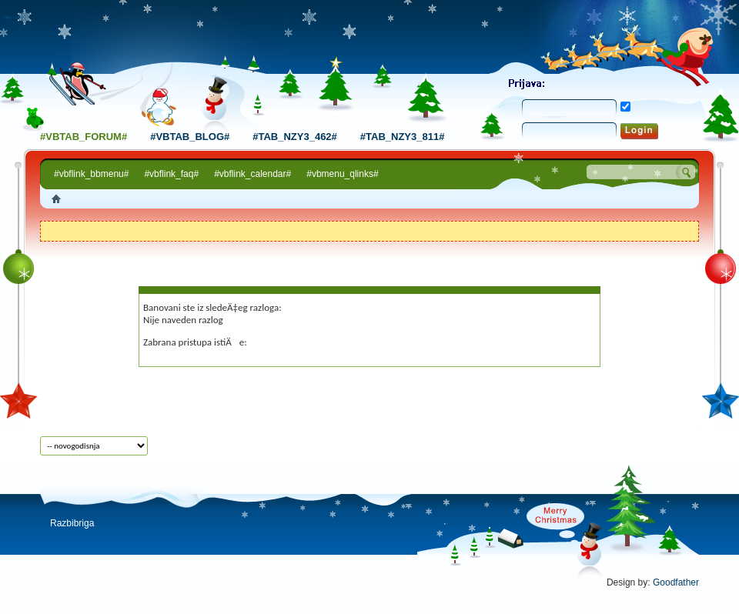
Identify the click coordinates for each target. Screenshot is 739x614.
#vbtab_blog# (189, 136)
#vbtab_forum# (83, 136)
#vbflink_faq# (171, 174)
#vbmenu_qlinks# (342, 174)
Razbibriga (72, 523)
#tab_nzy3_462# (294, 136)
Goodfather (676, 582)
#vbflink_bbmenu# (91, 174)
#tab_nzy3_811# (402, 136)
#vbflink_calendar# (252, 174)
